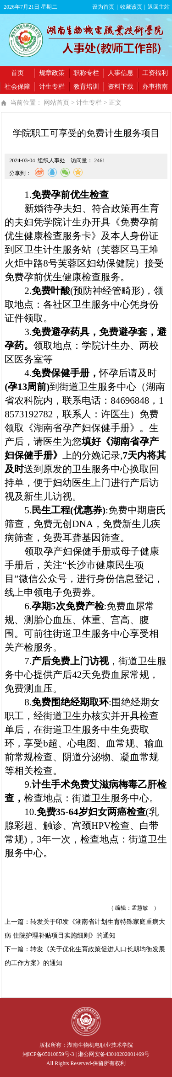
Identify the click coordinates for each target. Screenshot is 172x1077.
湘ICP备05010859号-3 (48, 1054)
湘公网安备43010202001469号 (114, 1054)
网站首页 (56, 102)
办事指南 (155, 86)
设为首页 (103, 7)
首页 (17, 72)
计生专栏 (52, 86)
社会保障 (17, 86)
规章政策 (52, 72)
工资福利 (155, 72)
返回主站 (159, 7)
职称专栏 (86, 72)
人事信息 (120, 72)
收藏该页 (131, 7)
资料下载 (120, 86)
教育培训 (86, 86)
